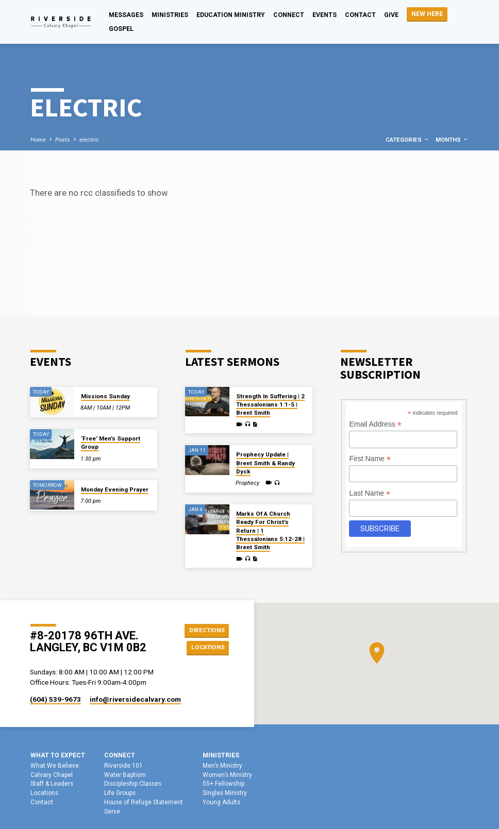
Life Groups (120, 793)
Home (38, 140)
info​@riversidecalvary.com (135, 699)
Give (391, 15)
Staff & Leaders (51, 783)
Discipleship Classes (132, 783)
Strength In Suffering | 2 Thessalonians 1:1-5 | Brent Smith (270, 405)
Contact (360, 15)
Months (452, 140)
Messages (126, 15)
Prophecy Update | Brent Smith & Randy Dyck (265, 463)
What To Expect (57, 755)
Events (324, 15)
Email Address (375, 424)
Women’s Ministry (227, 775)
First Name (370, 459)
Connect (288, 15)
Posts (62, 140)
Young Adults (221, 802)
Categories (407, 140)
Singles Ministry (225, 793)
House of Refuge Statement (143, 802)
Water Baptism (125, 775)
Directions (205, 629)
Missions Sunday (105, 396)
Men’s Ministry (222, 765)
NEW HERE (427, 14)
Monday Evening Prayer (114, 489)
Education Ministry (230, 15)
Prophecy (247, 483)
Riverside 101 (123, 765)
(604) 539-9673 (55, 699)
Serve (112, 811)
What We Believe (54, 765)
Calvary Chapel (51, 775)
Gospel (121, 28)
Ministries (170, 15)
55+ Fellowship (223, 783)
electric (89, 140)
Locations (206, 648)
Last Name (369, 493)
